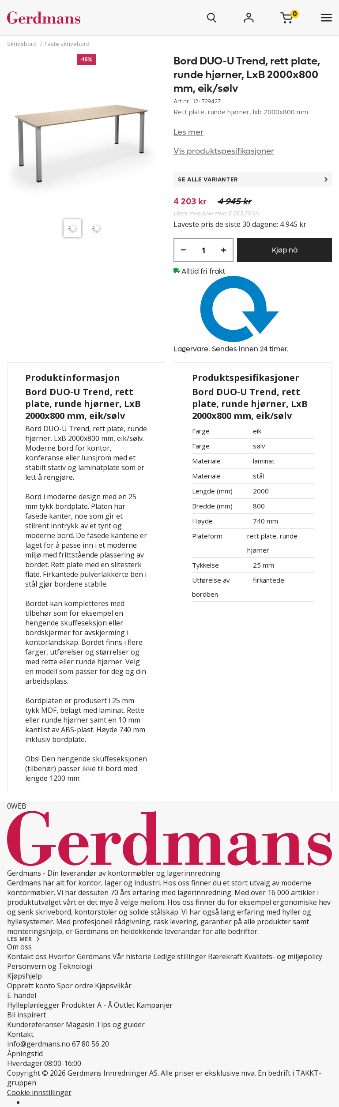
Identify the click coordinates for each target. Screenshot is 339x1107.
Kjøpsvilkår (113, 985)
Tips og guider (120, 1024)
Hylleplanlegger (33, 1005)
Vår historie (132, 956)
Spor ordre (75, 985)
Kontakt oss (27, 956)
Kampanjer (154, 1005)
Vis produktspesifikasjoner (223, 151)
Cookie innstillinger (39, 1092)
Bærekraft (225, 956)
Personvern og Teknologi (49, 966)
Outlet (124, 1005)
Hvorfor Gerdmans (80, 956)
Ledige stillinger (179, 956)
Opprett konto (31, 985)
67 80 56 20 (90, 1044)
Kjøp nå (285, 250)
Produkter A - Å (86, 1005)
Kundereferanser (35, 1024)
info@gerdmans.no (38, 1044)
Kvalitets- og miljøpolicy (283, 956)
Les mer (188, 132)
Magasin (80, 1024)
